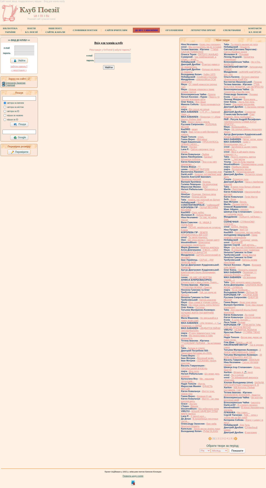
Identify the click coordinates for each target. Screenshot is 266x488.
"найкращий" (213, 205)
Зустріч (193, 403)
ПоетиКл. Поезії (31, 30)
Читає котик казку (253, 139)
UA (35, 15)
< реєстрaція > (19, 70)
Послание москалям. (244, 104)
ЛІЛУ (205, 186)
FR (41, 15)
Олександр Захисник (15, 83)
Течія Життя (251, 196)
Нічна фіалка (249, 255)
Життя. (201, 383)
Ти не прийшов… (241, 290)
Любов (205, 154)
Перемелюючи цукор (252, 164)
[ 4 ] (227, 438)
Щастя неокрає (253, 317)
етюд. (201, 137)
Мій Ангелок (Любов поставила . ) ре (239, 388)
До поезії (249, 315)
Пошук (20, 124)
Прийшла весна (240, 167)
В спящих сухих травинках (246, 250)
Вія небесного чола (208, 408)
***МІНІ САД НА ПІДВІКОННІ (199, 50)
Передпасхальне (245, 172)
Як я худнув (237, 375)
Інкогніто (255, 402)
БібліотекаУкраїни (10, 30)
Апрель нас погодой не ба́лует (204, 199)
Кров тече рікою (248, 302)
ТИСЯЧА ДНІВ (250, 295)
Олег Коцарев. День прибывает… (239, 115)
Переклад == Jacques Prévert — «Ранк (240, 273)
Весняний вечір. (205, 358)
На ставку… (243, 412)
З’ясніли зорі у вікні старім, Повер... (200, 282)
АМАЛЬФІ (254, 360)
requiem (244, 209)
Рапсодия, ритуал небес (247, 232)
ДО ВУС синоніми (146, 30)
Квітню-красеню (207, 300)
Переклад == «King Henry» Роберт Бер (200, 118)
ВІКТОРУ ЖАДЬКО (208, 54)
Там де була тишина (243, 162)
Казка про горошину (210, 44)
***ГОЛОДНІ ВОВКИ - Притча (196, 287)
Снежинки (250, 112)
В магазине (251, 432)
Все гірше (201, 102)
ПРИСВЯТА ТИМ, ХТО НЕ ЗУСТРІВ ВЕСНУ (242, 326)
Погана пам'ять (240, 204)
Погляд (193, 147)
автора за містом (15, 107)
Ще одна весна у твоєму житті (203, 240)
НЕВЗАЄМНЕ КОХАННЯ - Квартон (242, 395)
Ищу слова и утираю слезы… (204, 302)
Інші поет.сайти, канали (55, 30)
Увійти (19, 60)
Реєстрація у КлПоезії (100, 50)
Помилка (185, 267)
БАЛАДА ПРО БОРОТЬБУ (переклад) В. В (244, 383)
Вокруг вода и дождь (199, 122)
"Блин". (201, 202)
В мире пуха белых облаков (245, 186)
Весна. (243, 201)
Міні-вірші (202, 139)
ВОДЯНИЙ (237, 242)
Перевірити (19, 152)
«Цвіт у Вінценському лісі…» (237, 143)
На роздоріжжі (209, 184)
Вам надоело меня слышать (246, 282)
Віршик (194, 406)
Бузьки (241, 322)
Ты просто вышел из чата (244, 44)
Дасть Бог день (246, 102)
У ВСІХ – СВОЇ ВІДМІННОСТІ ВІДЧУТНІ (199, 251)
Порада (258, 82)
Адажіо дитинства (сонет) (237, 137)
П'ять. (200, 62)
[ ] (214, 438)
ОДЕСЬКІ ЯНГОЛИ (199, 169)
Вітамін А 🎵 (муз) (243, 372)
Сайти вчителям (116, 30)
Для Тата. (245, 425)
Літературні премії (203, 30)
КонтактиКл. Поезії (254, 30)
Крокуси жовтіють (210, 247)
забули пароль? (19, 66)
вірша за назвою (15, 115)
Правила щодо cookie (133, 476)
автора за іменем (15, 103)
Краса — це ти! (244, 342)
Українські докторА (191, 179)
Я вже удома (238, 97)
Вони (233, 199)
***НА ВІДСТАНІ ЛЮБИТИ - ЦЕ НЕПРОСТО (244, 85)
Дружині (253, 94)
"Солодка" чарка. (249, 240)
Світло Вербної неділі (235, 52)
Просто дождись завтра (243, 157)
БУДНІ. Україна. (239, 226)
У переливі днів (213, 172)
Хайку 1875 (209, 74)
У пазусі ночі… (198, 416)
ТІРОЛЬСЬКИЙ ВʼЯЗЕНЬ (194, 368)
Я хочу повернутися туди (202, 333)
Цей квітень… (249, 245)
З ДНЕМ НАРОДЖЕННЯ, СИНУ (242, 351)
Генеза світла (199, 196)
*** (199, 167)
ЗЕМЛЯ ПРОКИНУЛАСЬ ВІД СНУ (194, 233)
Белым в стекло (196, 348)
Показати (237, 450)
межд (194, 129)
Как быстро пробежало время (247, 247)
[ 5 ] (231, 438)
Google (20, 137)
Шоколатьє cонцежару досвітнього (195, 243)
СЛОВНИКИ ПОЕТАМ (85, 30)
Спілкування (232, 30)
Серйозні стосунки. (207, 77)
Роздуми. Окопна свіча (204, 194)
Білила (212, 94)
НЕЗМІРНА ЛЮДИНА (245, 330)
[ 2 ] (218, 438)
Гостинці (200, 307)
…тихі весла (238, 159)
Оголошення (174, 30)
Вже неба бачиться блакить (198, 424)
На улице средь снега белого (204, 305)
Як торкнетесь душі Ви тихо (239, 90)
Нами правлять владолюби (240, 236)
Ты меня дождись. (198, 237)
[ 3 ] (223, 438)
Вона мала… (250, 99)
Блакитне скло (240, 179)
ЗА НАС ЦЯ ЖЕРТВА (200, 277)
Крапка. (207, 182)
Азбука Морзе (203, 215)
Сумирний (10, 85)
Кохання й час (204, 396)
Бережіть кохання (247, 270)
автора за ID (13, 111)
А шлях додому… (241, 320)
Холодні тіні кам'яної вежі (208, 174)
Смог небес (198, 212)
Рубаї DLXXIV (210, 431)
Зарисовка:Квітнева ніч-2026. (196, 353)
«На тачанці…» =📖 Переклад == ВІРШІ (201, 324)
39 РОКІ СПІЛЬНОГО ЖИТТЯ (243, 356)
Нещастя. (245, 47)
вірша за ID (12, 119)
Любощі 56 (252, 292)
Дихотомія (237, 189)
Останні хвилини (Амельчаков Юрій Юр (241, 78)
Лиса (251, 206)
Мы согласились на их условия (204, 47)
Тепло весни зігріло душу (206, 428)
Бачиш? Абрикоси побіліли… (196, 158)
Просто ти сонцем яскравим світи (200, 98)
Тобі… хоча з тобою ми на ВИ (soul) (240, 416)
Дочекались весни (241, 169)
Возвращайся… (240, 127)
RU (47, 15)
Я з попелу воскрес (247, 405)
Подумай (243, 54)
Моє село (194, 371)
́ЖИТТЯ (244, 229)
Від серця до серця (199, 109)
